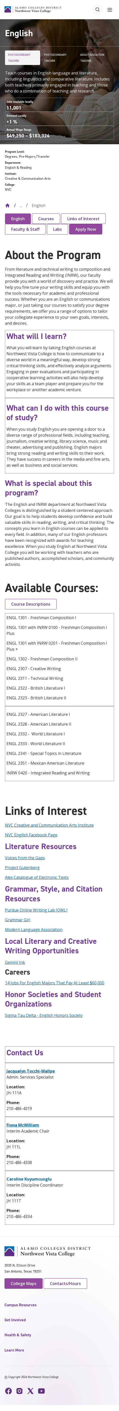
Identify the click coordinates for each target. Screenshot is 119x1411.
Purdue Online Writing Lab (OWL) (36, 910)
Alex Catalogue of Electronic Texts (37, 877)
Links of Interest (83, 218)
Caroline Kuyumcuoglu (29, 1179)
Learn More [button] (14, 1350)
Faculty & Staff (25, 229)
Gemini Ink (15, 962)
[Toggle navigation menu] (110, 9)
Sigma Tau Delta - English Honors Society (44, 1015)
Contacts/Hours (65, 1283)
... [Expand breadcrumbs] (21, 205)
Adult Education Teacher (92, 57)
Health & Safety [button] (17, 1335)
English (18, 218)
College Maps (23, 1283)
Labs (57, 229)
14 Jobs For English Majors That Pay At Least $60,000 (54, 983)
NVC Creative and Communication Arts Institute (49, 825)
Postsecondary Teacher (19, 57)
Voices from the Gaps (25, 858)
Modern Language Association (33, 929)
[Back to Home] (7, 205)
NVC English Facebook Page (31, 835)
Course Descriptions (30, 604)
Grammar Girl (17, 920)
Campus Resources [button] (20, 1305)
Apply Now (85, 229)
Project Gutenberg (22, 867)
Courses (46, 218)
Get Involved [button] (15, 1320)
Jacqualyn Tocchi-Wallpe (30, 1071)
